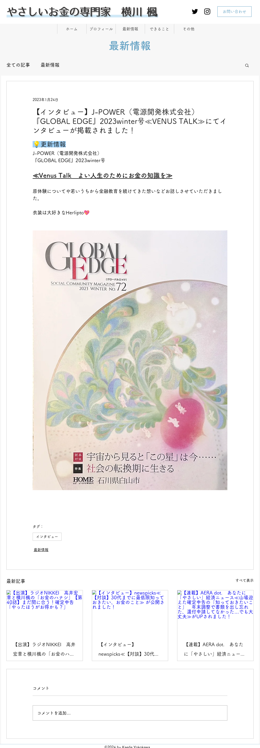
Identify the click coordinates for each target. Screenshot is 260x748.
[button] (246, 65)
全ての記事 (18, 64)
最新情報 (50, 64)
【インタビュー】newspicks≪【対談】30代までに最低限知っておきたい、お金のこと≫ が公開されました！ (129, 650)
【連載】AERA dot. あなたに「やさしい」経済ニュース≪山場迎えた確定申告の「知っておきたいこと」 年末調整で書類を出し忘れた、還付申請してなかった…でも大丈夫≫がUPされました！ (214, 650)
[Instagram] (207, 11)
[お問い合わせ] (234, 11)
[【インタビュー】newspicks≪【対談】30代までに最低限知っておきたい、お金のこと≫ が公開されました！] (130, 611)
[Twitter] (195, 11)
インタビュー (47, 536)
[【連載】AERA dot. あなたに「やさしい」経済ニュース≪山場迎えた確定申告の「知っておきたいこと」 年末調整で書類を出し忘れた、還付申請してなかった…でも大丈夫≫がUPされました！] (215, 611)
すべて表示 (244, 580)
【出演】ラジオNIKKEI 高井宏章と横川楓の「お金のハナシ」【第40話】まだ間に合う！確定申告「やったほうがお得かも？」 (44, 650)
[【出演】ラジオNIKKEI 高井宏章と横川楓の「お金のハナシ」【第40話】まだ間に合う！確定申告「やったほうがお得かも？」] (45, 611)
